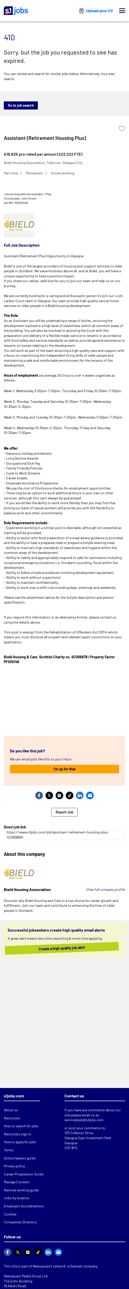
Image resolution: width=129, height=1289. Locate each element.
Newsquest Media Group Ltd (25, 1276)
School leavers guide (20, 1158)
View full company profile (105, 889)
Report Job (64, 812)
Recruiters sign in (17, 1134)
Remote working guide (21, 1190)
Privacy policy (14, 1166)
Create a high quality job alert (67, 948)
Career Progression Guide (23, 1174)
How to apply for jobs (20, 1142)
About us (11, 1110)
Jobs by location (16, 1198)
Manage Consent (16, 1182)
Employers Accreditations (24, 1206)
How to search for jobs (21, 1126)
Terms (8, 1150)
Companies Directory (20, 1222)
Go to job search (21, 105)
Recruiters (12, 1118)
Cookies (10, 1214)
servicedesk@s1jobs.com (84, 1120)
